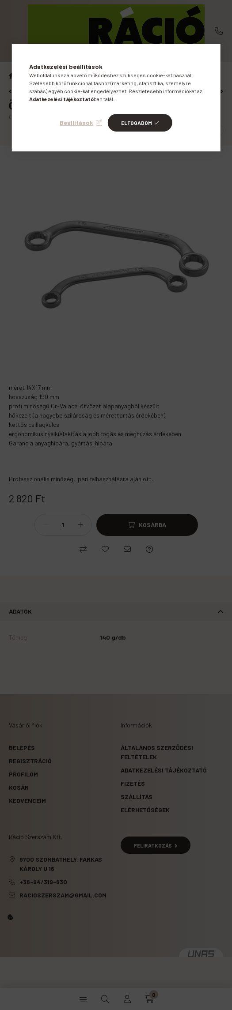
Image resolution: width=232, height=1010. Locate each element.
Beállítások (76, 122)
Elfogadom (136, 123)
